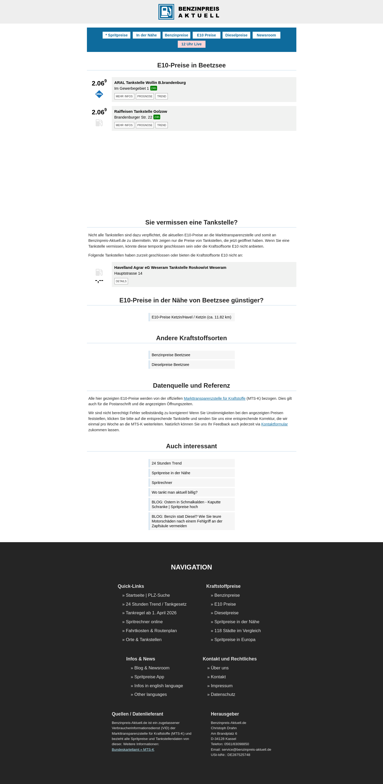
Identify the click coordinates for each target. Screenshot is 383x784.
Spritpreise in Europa (235, 640)
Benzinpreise (176, 35)
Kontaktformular (274, 424)
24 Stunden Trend (167, 463)
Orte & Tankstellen (144, 640)
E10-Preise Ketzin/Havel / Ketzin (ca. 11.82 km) (191, 317)
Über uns (220, 668)
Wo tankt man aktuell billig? (175, 492)
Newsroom (266, 35)
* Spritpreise (117, 35)
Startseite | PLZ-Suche (148, 595)
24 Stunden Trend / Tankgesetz (156, 604)
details (121, 281)
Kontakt (218, 677)
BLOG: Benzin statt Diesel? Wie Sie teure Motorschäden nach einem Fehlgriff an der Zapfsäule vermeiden (187, 521)
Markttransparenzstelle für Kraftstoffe (215, 398)
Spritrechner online (144, 622)
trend (161, 96)
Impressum (221, 686)
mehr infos (124, 96)
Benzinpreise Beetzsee (171, 355)
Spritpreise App (149, 677)
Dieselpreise (236, 35)
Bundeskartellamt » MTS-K (133, 749)
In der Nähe (146, 35)
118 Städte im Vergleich (237, 631)
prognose (145, 96)
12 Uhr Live (191, 44)
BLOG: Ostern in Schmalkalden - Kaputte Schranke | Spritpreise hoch (186, 504)
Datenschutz (223, 694)
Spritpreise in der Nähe (171, 473)
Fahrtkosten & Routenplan (151, 631)
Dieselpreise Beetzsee (170, 364)
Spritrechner (162, 483)
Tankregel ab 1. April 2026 (151, 613)
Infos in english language (158, 686)
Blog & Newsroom (151, 668)
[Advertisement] (191, 171)
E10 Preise (206, 35)
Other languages (150, 694)
